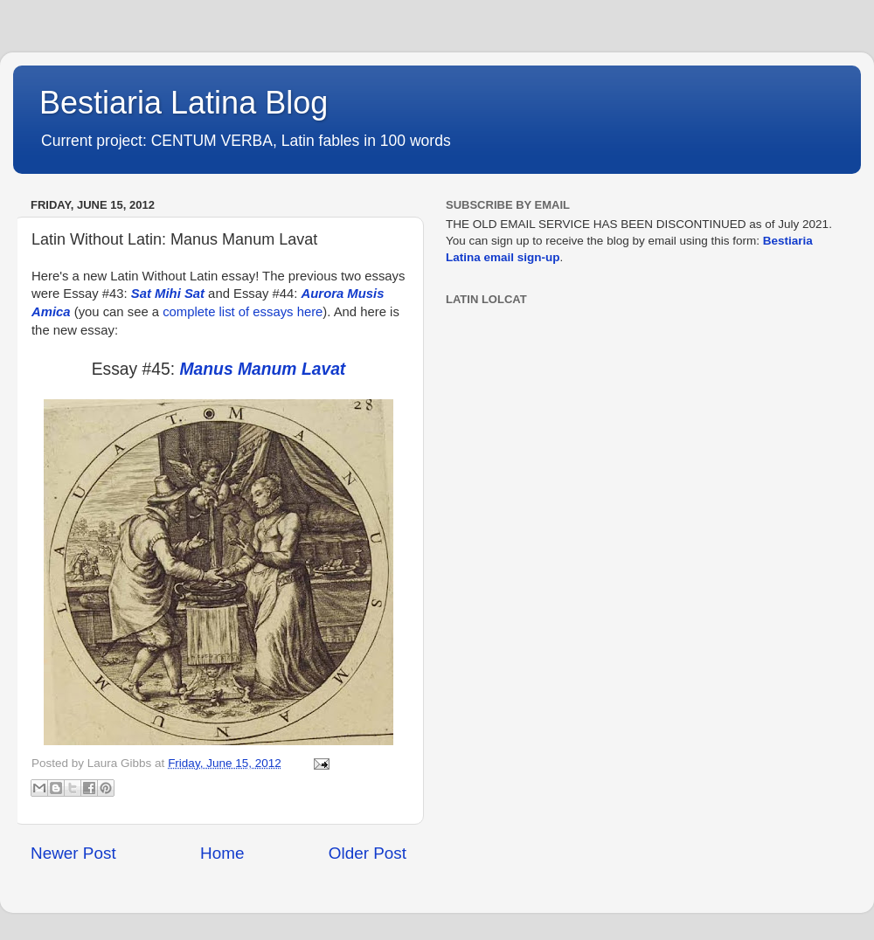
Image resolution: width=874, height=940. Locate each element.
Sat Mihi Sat (168, 294)
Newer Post (73, 853)
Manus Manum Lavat (263, 369)
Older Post (367, 853)
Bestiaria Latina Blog (183, 103)
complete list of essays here (243, 312)
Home (222, 853)
